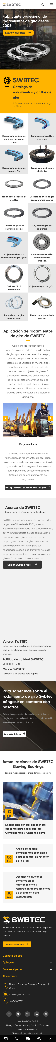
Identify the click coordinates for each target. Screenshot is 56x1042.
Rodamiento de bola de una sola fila (14, 169)
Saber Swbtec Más (22, 564)
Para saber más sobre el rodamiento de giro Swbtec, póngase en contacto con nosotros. (28, 699)
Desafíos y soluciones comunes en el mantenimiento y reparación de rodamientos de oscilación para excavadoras (33, 886)
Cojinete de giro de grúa (41, 286)
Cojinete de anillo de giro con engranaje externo (42, 198)
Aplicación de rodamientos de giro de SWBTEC (28, 333)
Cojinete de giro (12, 955)
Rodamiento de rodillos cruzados (42, 137)
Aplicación (9, 962)
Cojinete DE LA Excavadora (14, 288)
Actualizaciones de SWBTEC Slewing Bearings (28, 764)
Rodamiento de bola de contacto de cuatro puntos (14, 139)
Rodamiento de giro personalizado (14, 317)
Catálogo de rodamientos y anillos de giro (32, 92)
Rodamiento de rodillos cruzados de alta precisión (42, 257)
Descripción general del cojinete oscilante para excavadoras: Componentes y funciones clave (25, 828)
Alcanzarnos (10, 976)
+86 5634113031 (13, 1001)
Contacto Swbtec (15, 733)
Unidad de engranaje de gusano (42, 317)
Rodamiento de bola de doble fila (42, 169)
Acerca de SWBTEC (22, 507)
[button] (5, 418)
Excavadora (28, 444)
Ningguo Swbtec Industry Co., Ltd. (22, 1025)
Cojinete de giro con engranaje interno (14, 227)
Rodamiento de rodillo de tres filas (13, 198)
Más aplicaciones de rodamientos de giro (28, 487)
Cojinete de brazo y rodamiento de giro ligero (14, 256)
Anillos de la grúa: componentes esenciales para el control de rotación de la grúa (32, 854)
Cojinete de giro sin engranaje (42, 227)
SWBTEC (26, 80)
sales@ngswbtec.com (16, 994)
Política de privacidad (31, 1033)
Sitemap (16, 1033)
